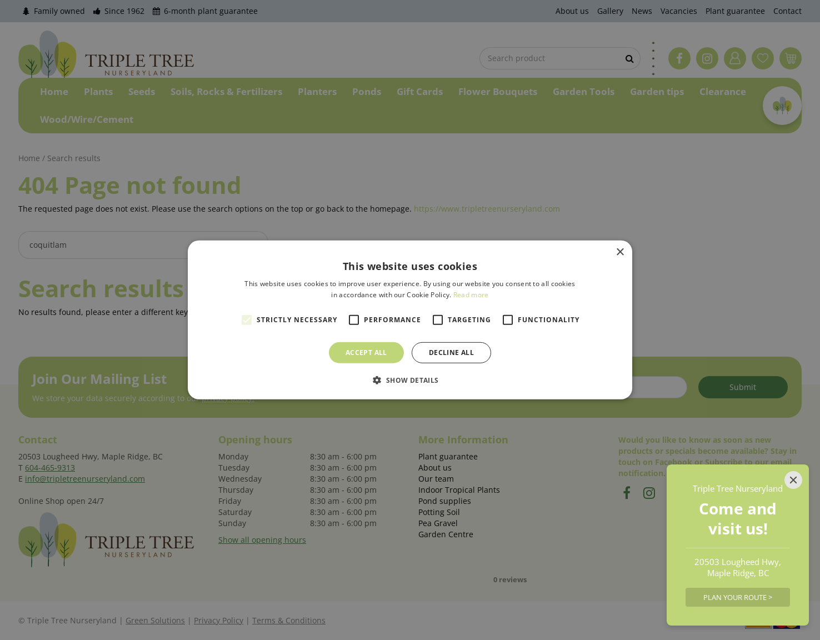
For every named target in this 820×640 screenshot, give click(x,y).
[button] (409, 380)
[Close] (793, 480)
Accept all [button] (366, 352)
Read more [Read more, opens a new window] (471, 294)
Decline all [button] (451, 352)
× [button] (620, 252)
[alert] (410, 320)
